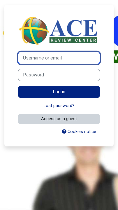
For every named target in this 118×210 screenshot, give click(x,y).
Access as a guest (59, 118)
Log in (59, 91)
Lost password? (59, 105)
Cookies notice (79, 131)
